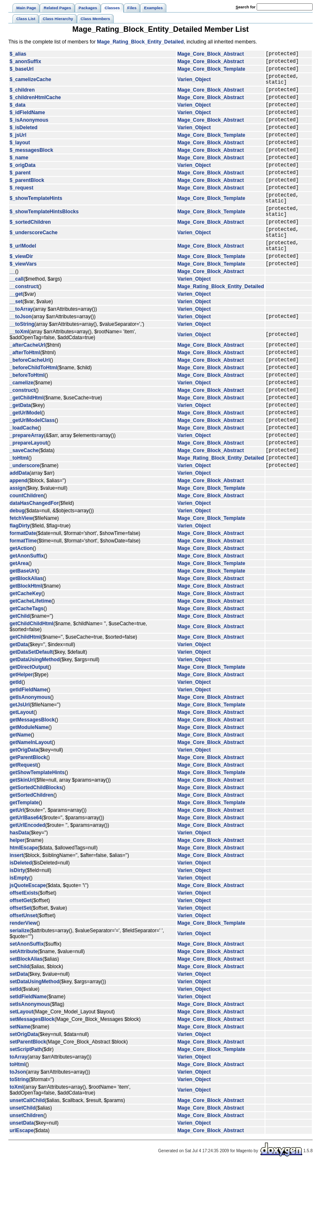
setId (15, 1049)
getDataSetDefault (31, 712)
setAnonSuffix (26, 1004)
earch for (245, 7)
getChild (20, 676)
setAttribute (24, 1012)
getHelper (21, 735)
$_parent (20, 194)
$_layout (20, 158)
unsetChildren (26, 1176)
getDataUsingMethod (35, 720)
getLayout (21, 772)
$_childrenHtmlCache (35, 106)
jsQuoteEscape (28, 946)
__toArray (21, 347)
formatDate (23, 593)
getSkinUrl (22, 840)
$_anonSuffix (25, 63)
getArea (19, 624)
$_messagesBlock (31, 167)
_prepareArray (27, 490)
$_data (17, 115)
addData (19, 533)
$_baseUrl (21, 72)
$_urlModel (23, 280)
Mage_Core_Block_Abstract (210, 55)
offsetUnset (23, 976)
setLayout (21, 1072)
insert (16, 915)
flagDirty (20, 586)
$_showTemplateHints (36, 223)
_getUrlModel (25, 464)
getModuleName (29, 787)
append (19, 541)
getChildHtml (25, 697)
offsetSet (20, 968)
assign (17, 548)
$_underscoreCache (34, 264)
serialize (19, 991)
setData (19, 1034)
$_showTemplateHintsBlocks (44, 239)
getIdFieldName (28, 750)
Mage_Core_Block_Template (211, 72)
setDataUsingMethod (34, 1042)
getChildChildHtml (32, 684)
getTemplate (24, 863)
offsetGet (21, 961)
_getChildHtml (26, 446)
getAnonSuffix (27, 616)
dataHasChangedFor (34, 563)
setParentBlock (28, 1102)
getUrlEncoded (27, 885)
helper (17, 900)
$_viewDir (21, 292)
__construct (24, 324)
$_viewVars (23, 301)
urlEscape (21, 1191)
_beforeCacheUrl (30, 402)
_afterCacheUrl (27, 385)
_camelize (21, 429)
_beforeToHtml (27, 420)
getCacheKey (25, 654)
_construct (22, 437)
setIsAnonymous (30, 1064)
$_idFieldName (27, 123)
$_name (19, 176)
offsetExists (24, 953)
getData (19, 705)
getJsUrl (20, 765)
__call (16, 317)
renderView (23, 983)
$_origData (23, 185)
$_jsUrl (18, 150)
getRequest (23, 825)
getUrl (17, 870)
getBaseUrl (23, 631)
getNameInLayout (31, 803)
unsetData (22, 1183)
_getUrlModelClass (32, 473)
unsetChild (23, 1168)
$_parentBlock (27, 202)
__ (12, 309)
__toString (22, 363)
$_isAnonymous (29, 132)
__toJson (21, 355)
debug (17, 571)
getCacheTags (26, 669)
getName (20, 795)
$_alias (18, 55)
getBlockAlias (26, 639)
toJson (18, 1132)
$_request (21, 211)
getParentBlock (28, 818)
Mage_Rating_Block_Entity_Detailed (140, 42)
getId (16, 742)
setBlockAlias (26, 1019)
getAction (21, 608)
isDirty (17, 930)
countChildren (26, 556)
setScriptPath (26, 1109)
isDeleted (21, 923)
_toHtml (19, 516)
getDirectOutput (29, 727)
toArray (19, 1117)
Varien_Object (194, 84)
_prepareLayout (28, 499)
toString (19, 1140)
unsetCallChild (27, 1161)
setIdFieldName (28, 1057)
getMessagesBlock (32, 780)
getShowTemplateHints (37, 833)
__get (16, 332)
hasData (19, 893)
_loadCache (24, 481)
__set (16, 339)
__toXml (19, 370)
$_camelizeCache (30, 84)
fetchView (21, 578)
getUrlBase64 (26, 878)
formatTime (23, 601)
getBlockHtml (26, 646)
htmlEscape (24, 908)
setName (20, 1087)
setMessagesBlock (32, 1079)
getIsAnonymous (30, 757)
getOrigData (24, 810)
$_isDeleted (24, 141)
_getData (20, 455)
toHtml (17, 1125)
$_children (22, 97)
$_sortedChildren (30, 252)
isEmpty (19, 938)
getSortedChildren (32, 855)
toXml (16, 1147)
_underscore (25, 525)
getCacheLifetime (30, 661)
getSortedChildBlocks (36, 848)
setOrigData (24, 1094)
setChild (19, 1027)
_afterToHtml (25, 393)
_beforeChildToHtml (33, 411)
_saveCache (24, 508)
